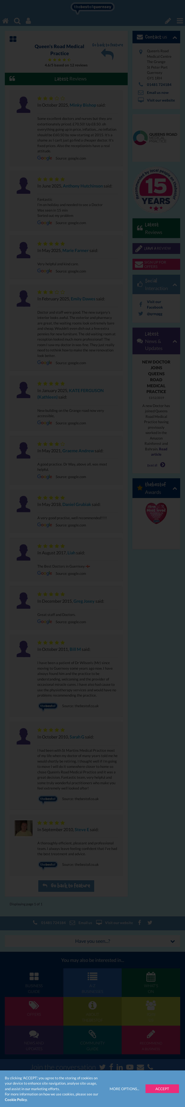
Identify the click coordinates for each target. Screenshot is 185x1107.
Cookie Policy (16, 1099)
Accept (162, 1089)
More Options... (124, 1089)
